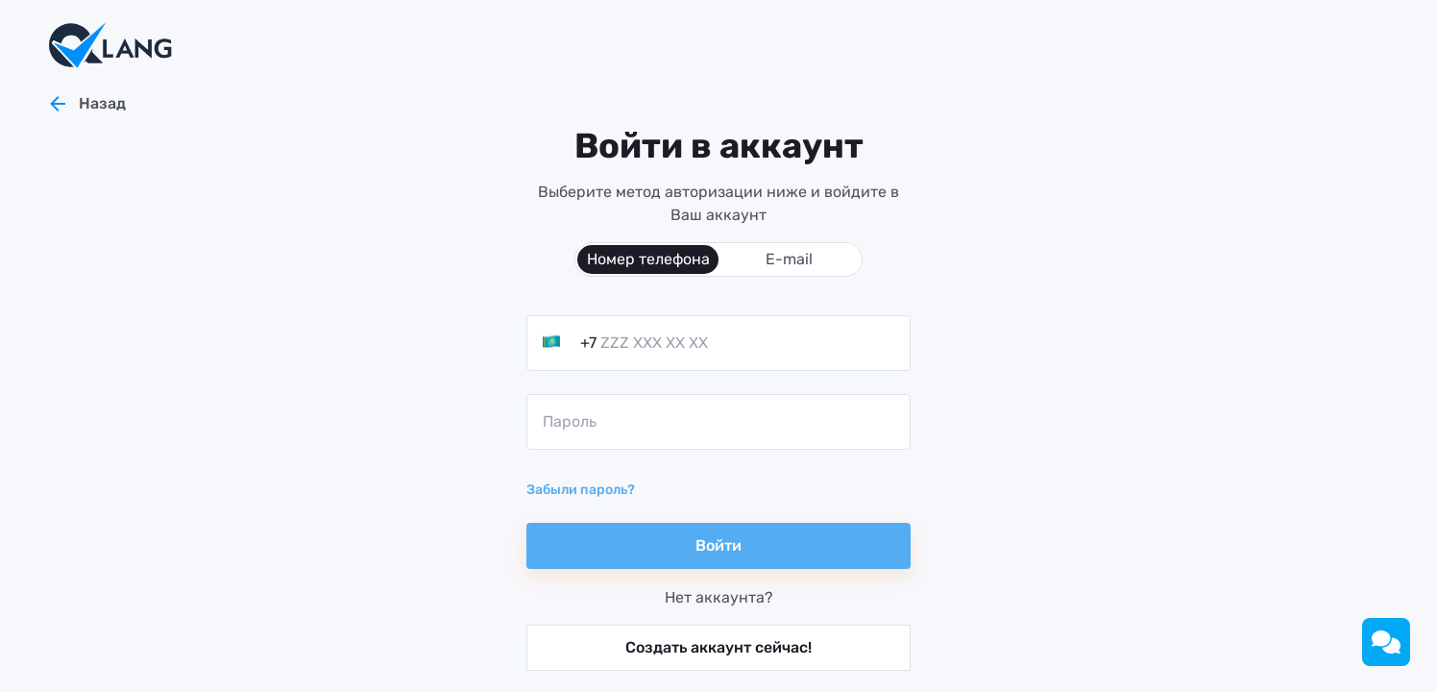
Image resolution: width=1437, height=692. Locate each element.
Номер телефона (648, 259)
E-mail (789, 259)
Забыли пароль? (580, 490)
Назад (86, 103)
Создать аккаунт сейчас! (718, 647)
